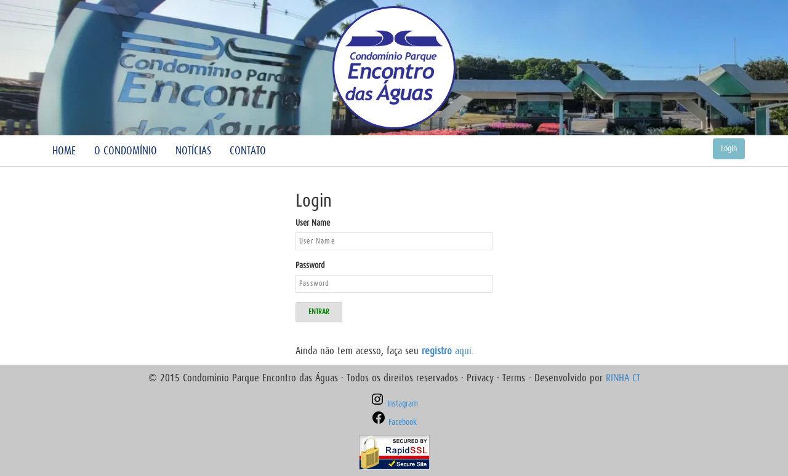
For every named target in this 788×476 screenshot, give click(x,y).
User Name (313, 223)
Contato (248, 151)
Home (64, 151)
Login (729, 148)
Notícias (193, 151)
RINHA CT (623, 378)
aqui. (448, 351)
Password (310, 265)
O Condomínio (125, 151)
